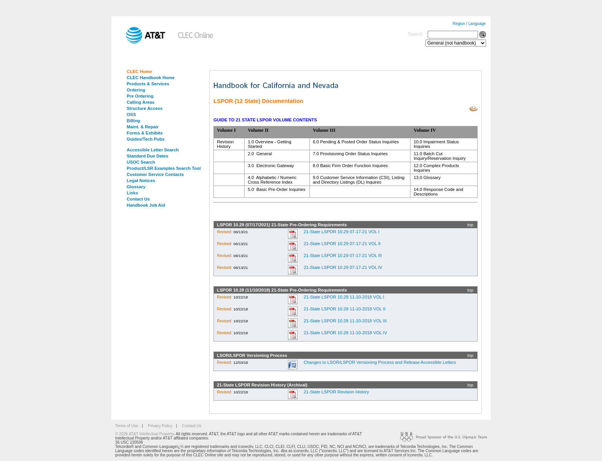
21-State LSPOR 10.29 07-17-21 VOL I (341, 231)
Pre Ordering (140, 96)
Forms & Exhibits (145, 133)
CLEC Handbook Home (151, 77)
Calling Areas (140, 102)
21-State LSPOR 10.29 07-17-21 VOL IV (343, 267)
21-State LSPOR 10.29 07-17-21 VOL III (343, 255)
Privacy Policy (160, 426)
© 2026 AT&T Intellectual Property (144, 434)
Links (132, 193)
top (470, 224)
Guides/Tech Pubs (146, 139)
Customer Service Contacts (155, 174)
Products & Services (148, 83)
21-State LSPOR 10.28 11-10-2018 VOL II (344, 309)
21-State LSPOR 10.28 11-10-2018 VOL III (345, 320)
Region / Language (469, 24)
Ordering (136, 90)
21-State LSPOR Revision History (336, 392)
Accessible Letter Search (153, 150)
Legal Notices (141, 180)
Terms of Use (126, 426)
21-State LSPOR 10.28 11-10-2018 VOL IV (345, 332)
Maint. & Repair (143, 126)
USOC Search (141, 162)
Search (415, 34)
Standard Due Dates (147, 156)
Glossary (136, 186)
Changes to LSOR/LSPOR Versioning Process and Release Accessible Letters (380, 362)
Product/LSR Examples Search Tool (164, 168)
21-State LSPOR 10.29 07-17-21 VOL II (342, 243)
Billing (133, 120)
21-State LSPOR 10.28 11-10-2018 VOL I (344, 297)
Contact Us (138, 199)
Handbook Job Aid (146, 205)
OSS (131, 114)
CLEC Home (139, 71)
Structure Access (144, 108)
